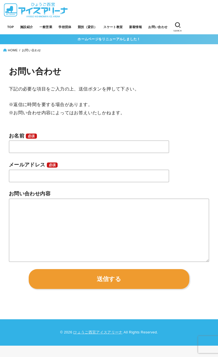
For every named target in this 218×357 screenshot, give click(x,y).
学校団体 (64, 27)
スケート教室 (112, 27)
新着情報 (135, 27)
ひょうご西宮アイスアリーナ (97, 344)
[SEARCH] (177, 27)
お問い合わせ (157, 27)
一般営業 (45, 27)
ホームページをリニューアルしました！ (108, 39)
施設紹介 (26, 27)
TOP (10, 27)
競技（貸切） (87, 27)
